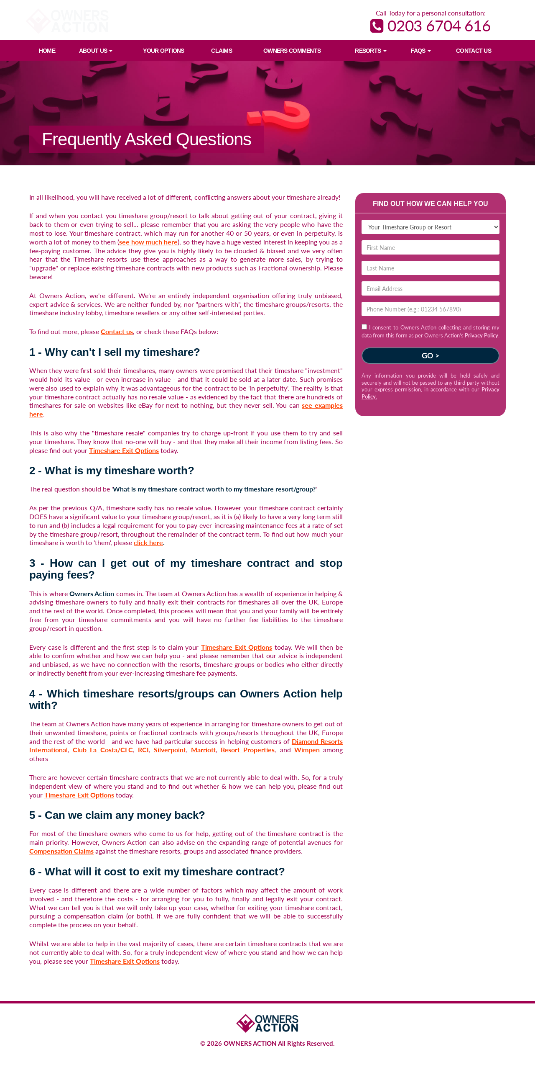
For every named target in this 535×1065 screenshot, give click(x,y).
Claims (221, 50)
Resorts (370, 50)
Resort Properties (248, 750)
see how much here (148, 242)
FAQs (421, 50)
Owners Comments (292, 50)
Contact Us (473, 50)
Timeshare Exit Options (124, 450)
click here (148, 542)
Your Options (163, 50)
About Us (96, 50)
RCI (143, 750)
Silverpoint (170, 750)
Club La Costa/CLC (102, 750)
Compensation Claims (61, 851)
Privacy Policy (481, 335)
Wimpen (307, 750)
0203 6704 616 (430, 25)
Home (47, 50)
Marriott (203, 750)
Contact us (117, 331)
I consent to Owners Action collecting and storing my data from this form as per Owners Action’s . (430, 331)
